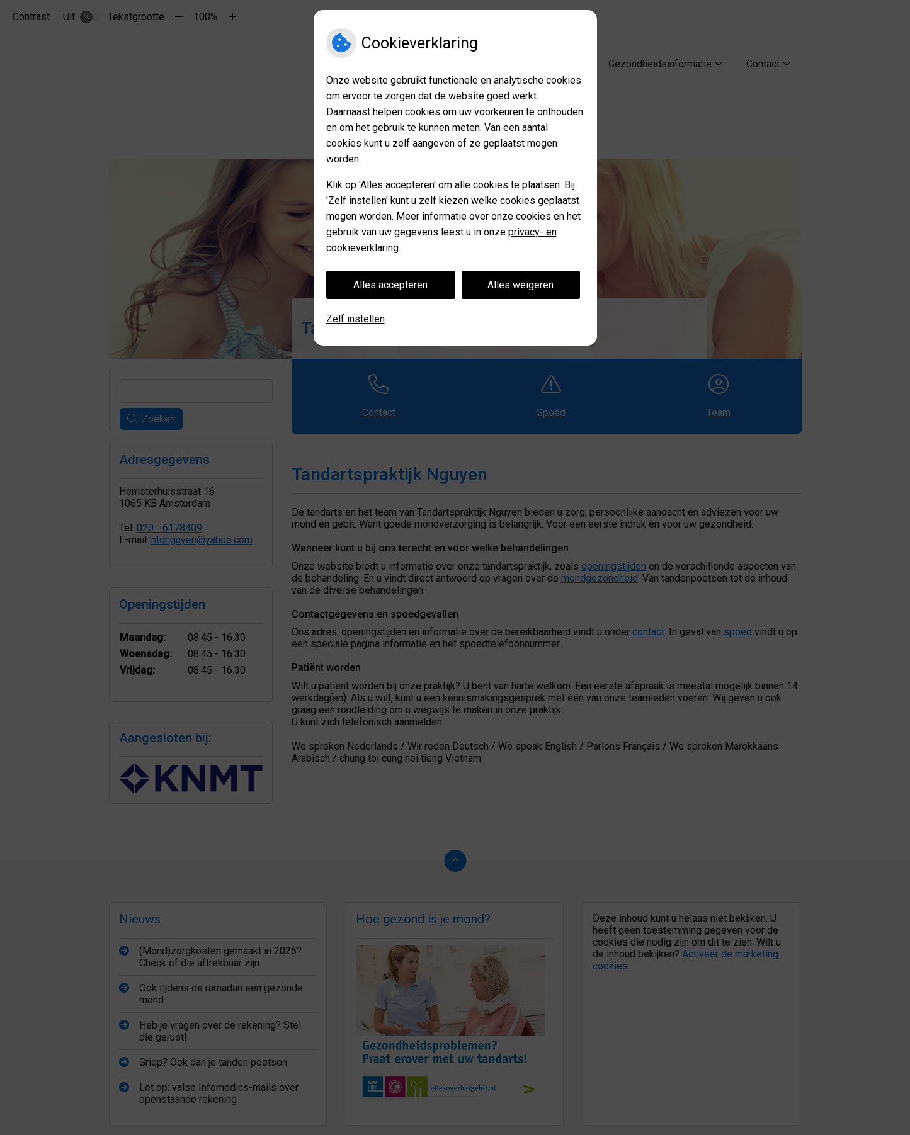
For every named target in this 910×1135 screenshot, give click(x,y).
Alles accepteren (390, 285)
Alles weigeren (520, 285)
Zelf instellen (355, 319)
